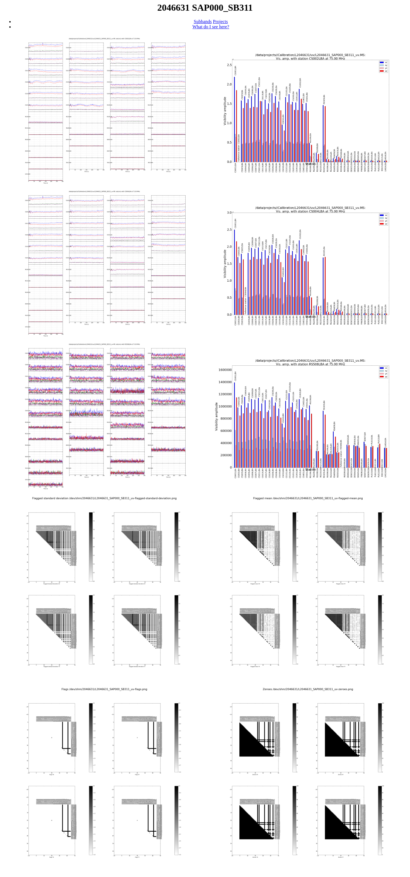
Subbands (203, 21)
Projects (220, 21)
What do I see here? (210, 26)
